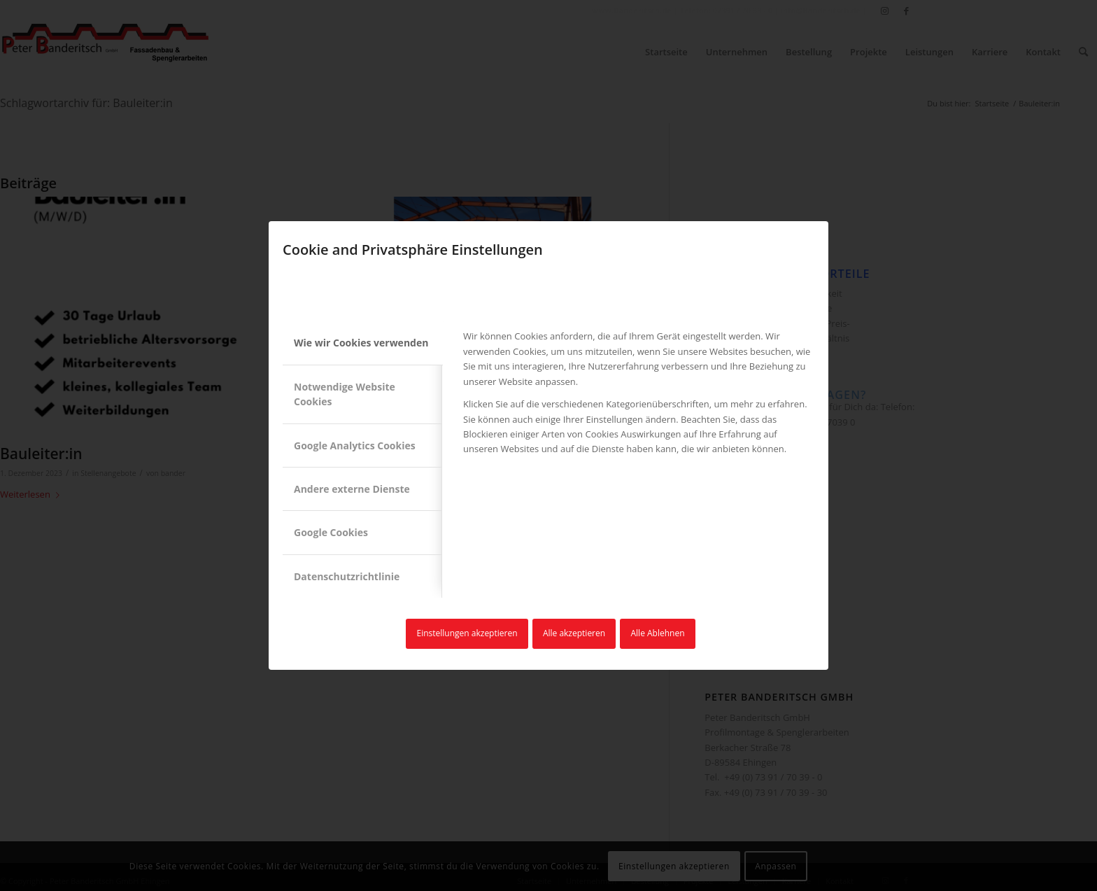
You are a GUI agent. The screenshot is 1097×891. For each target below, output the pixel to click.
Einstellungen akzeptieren (466, 633)
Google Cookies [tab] (331, 532)
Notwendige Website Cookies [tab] (344, 394)
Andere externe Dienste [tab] (352, 489)
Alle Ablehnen (658, 633)
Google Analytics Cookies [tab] (355, 445)
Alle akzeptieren (574, 633)
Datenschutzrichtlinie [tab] (346, 576)
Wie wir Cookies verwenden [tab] (361, 342)
